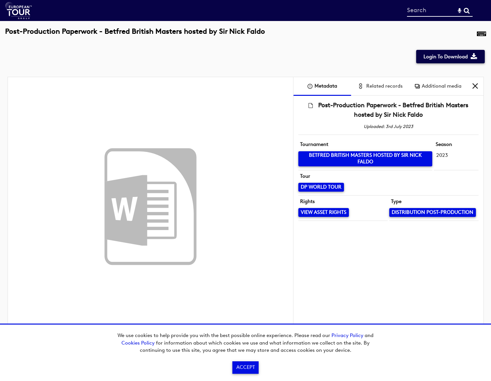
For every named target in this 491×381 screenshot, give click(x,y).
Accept (245, 367)
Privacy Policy (347, 335)
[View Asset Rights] (323, 212)
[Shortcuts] (481, 35)
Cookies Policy (138, 343)
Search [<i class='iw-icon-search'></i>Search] (467, 10)
